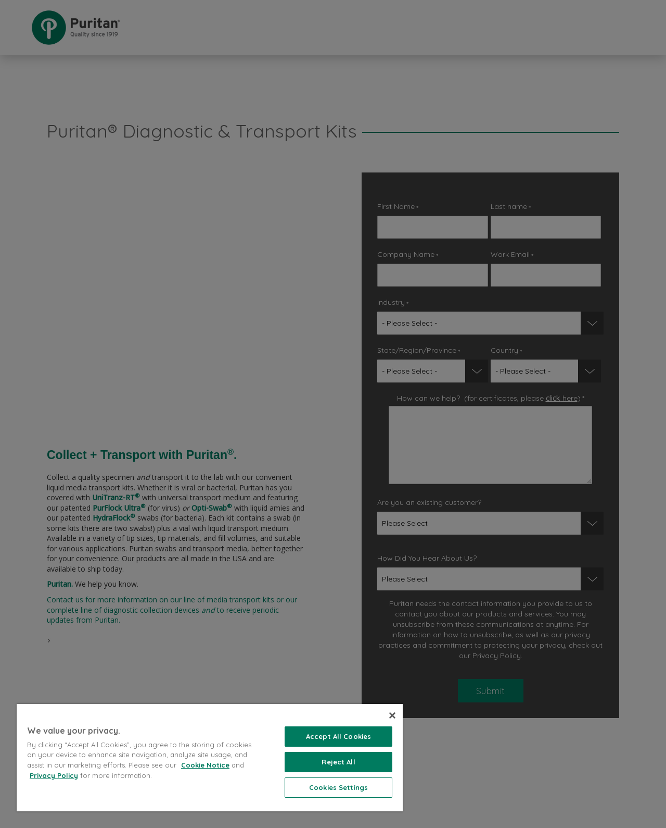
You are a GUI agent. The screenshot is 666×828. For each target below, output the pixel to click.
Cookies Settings (338, 787)
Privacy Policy (54, 775)
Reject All (338, 762)
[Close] (392, 715)
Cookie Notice (205, 765)
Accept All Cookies (338, 736)
